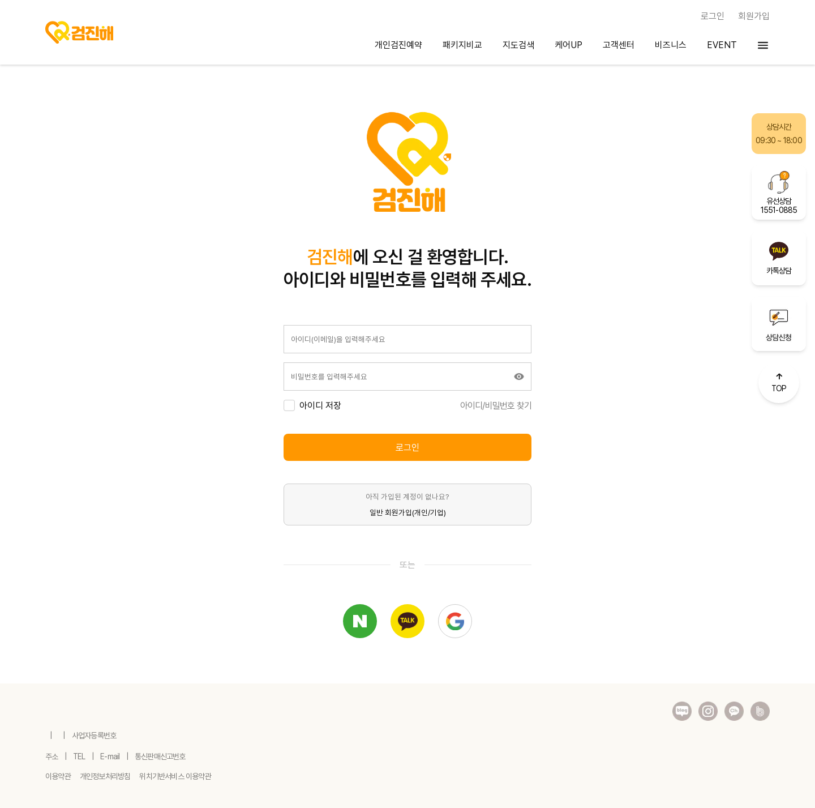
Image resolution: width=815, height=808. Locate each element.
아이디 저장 (320, 405)
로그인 (407, 447)
